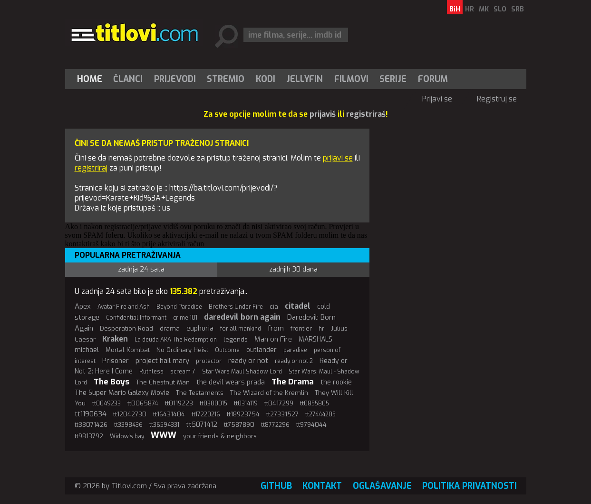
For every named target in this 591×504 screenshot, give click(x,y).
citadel (297, 306)
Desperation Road (126, 328)
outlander (261, 349)
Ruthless (151, 371)
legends (235, 339)
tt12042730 (129, 414)
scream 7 (182, 371)
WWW (163, 435)
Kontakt (322, 486)
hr (321, 329)
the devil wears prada (230, 382)
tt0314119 (246, 403)
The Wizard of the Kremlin (269, 393)
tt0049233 (106, 403)
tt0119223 (179, 403)
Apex (83, 306)
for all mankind (240, 329)
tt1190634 (91, 414)
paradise (295, 350)
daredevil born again (242, 317)
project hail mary (162, 360)
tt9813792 (89, 436)
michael (87, 349)
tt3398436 (128, 425)
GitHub (276, 486)
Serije (393, 79)
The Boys (111, 381)
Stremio (225, 79)
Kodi (265, 79)
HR (469, 9)
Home (89, 79)
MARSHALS (315, 339)
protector (209, 361)
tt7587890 (239, 425)
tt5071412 (201, 424)
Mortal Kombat (128, 350)
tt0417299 (278, 403)
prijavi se (338, 158)
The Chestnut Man (163, 382)
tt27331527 (282, 414)
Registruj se (497, 99)
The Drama (292, 381)
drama (170, 328)
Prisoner (115, 360)
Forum (433, 79)
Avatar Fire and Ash (123, 307)
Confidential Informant (136, 318)
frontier (301, 328)
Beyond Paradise (179, 307)
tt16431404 (169, 414)
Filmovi (351, 79)
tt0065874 (142, 403)
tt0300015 (213, 403)
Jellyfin (304, 79)
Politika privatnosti (469, 486)
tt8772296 (275, 425)
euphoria (199, 328)
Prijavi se (437, 99)
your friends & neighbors (220, 436)
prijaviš (323, 114)
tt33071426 (91, 425)
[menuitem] (92, 79)
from (276, 328)
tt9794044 (311, 425)
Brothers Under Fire (236, 307)
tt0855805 (314, 403)
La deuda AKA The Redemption (176, 339)
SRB (517, 9)
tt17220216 (206, 414)
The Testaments (199, 393)
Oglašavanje (382, 486)
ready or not (248, 360)
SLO (500, 9)
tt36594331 (164, 425)
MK (484, 9)
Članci (128, 79)
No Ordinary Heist (182, 350)
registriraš (366, 114)
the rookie (336, 382)
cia (274, 306)
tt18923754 (243, 414)
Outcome (227, 350)
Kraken (115, 339)
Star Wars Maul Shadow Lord (242, 371)
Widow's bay (127, 436)
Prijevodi (175, 79)
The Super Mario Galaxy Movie (122, 392)
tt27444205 (320, 414)
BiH (454, 9)
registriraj (91, 168)
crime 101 (185, 318)
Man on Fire (273, 339)
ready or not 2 (294, 361)
